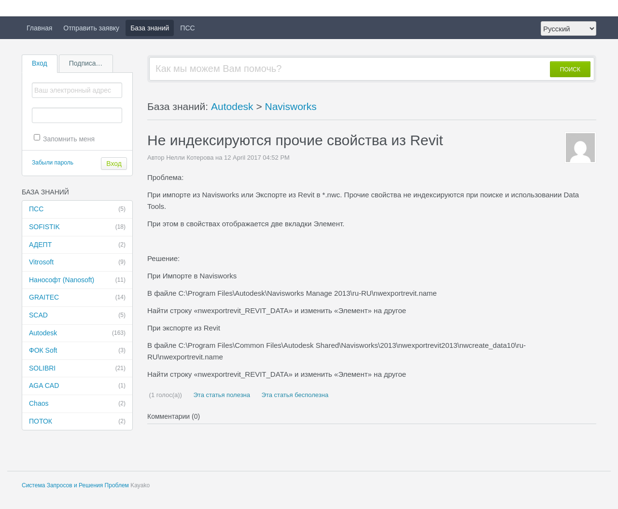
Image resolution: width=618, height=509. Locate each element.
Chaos (77, 404)
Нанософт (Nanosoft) (77, 280)
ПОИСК (570, 69)
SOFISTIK (77, 227)
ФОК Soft (77, 351)
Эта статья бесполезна (294, 395)
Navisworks (291, 106)
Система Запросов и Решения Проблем (75, 485)
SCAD (77, 315)
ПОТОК (77, 421)
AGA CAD (77, 386)
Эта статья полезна (221, 395)
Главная (39, 28)
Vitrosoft (77, 262)
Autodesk (77, 333)
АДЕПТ (77, 245)
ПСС (187, 28)
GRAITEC (77, 298)
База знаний (149, 28)
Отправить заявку (91, 28)
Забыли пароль (52, 162)
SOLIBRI (77, 368)
